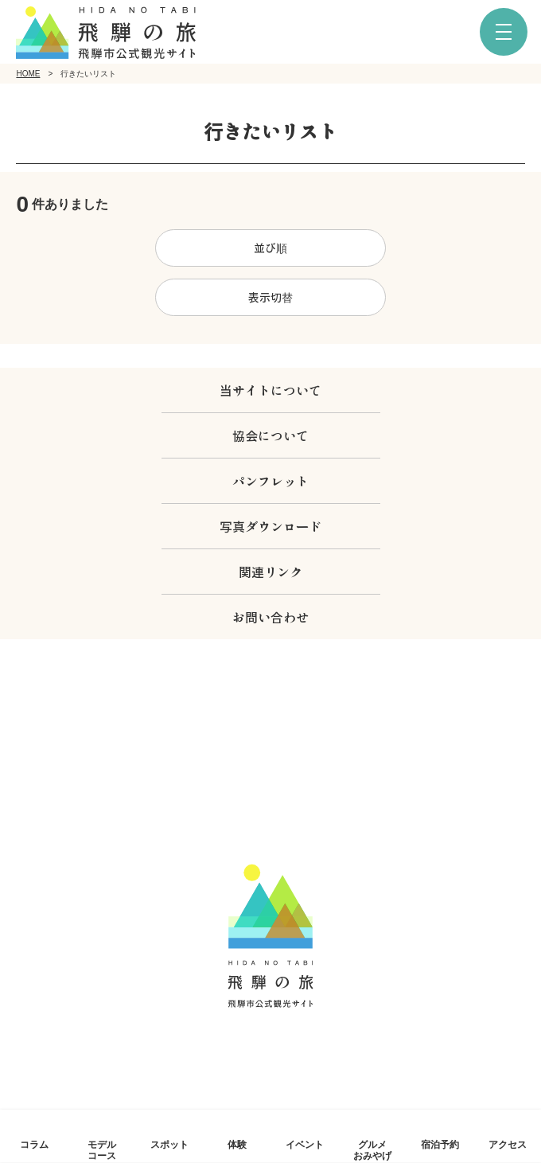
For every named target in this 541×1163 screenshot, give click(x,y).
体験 (237, 1143)
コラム (34, 1143)
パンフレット (270, 480)
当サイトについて (270, 390)
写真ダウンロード (270, 526)
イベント (305, 1143)
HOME (28, 73)
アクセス (507, 1143)
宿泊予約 (440, 1143)
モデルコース (102, 1149)
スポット (169, 1143)
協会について (270, 435)
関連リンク (270, 571)
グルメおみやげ (372, 1149)
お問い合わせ (270, 616)
